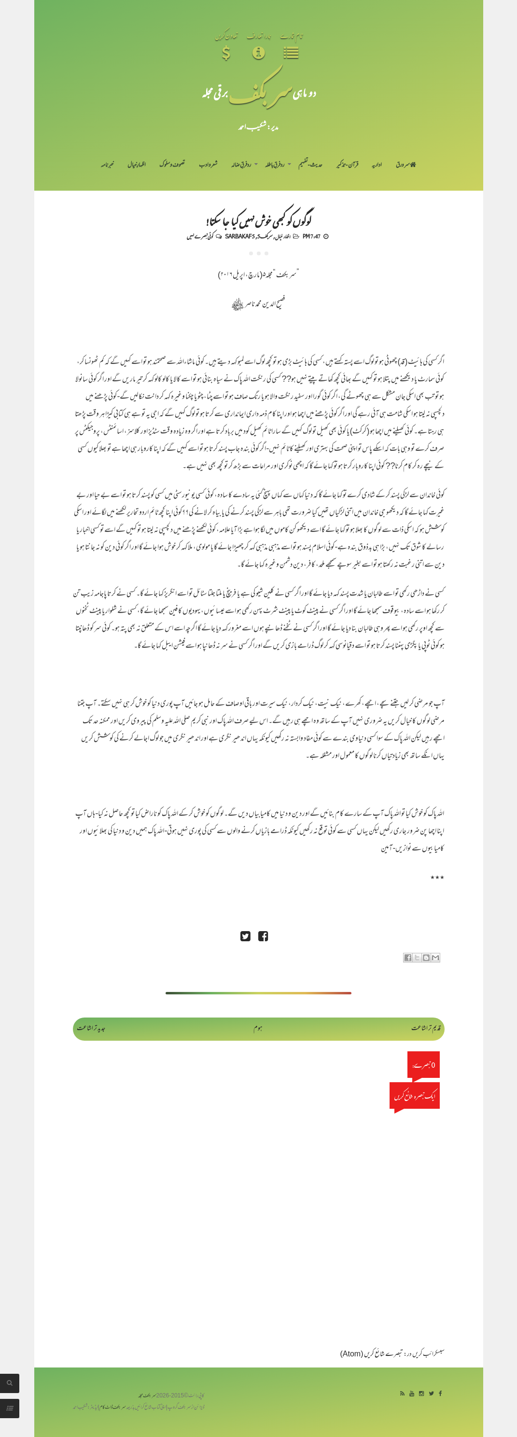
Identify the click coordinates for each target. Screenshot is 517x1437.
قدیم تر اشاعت (426, 1028)
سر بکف (260, 92)
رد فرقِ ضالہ (241, 165)
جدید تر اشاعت (91, 1028)
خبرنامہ (107, 165)
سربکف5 (265, 236)
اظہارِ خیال (136, 165)
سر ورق (406, 165)
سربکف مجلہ (147, 1396)
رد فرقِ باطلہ (274, 165)
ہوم (258, 1028)
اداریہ (377, 165)
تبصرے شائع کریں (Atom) (371, 1354)
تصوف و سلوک (172, 165)
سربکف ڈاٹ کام (112, 1408)
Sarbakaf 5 (240, 236)
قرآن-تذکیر (347, 165)
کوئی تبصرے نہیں (200, 236)
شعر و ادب (208, 165)
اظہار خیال (282, 236)
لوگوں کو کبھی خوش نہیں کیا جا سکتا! (258, 221)
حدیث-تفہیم (310, 165)
